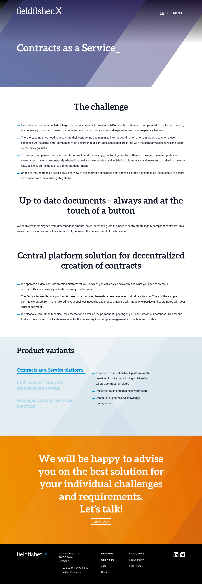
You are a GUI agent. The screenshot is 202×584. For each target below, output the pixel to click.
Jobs (103, 565)
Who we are (107, 559)
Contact (105, 572)
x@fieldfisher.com (70, 572)
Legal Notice (136, 565)
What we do (107, 553)
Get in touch (101, 525)
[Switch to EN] (162, 13)
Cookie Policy (136, 559)
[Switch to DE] (167, 13)
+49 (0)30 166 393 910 (73, 568)
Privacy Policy (136, 553)
